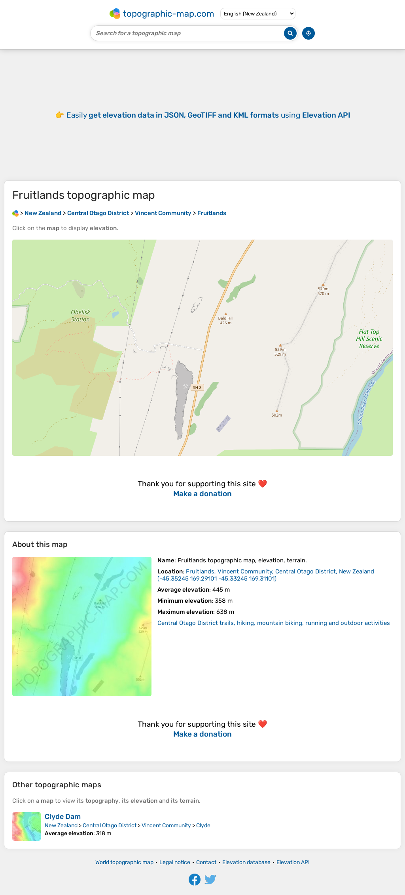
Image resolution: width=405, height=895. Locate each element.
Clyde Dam (63, 816)
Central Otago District (109, 825)
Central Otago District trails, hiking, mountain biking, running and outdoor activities (273, 622)
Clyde (203, 825)
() (265, 575)
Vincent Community (166, 825)
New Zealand (61, 825)
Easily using (208, 115)
